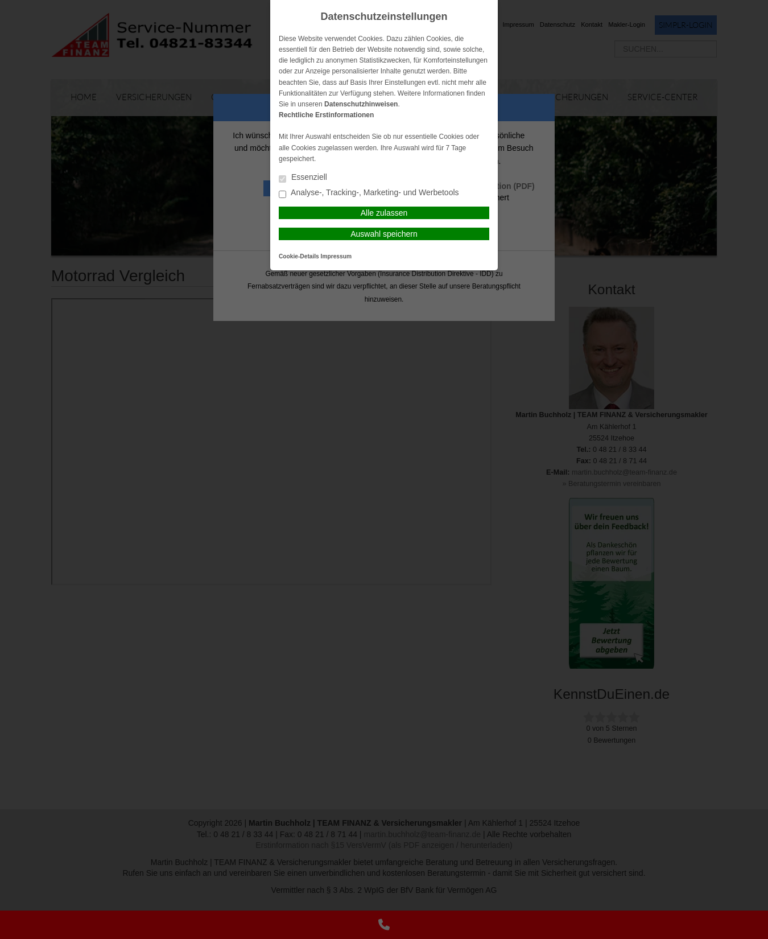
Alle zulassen (384, 212)
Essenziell (303, 178)
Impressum (336, 256)
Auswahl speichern (384, 233)
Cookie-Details (299, 256)
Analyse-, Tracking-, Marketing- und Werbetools (369, 193)
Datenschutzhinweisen (361, 104)
